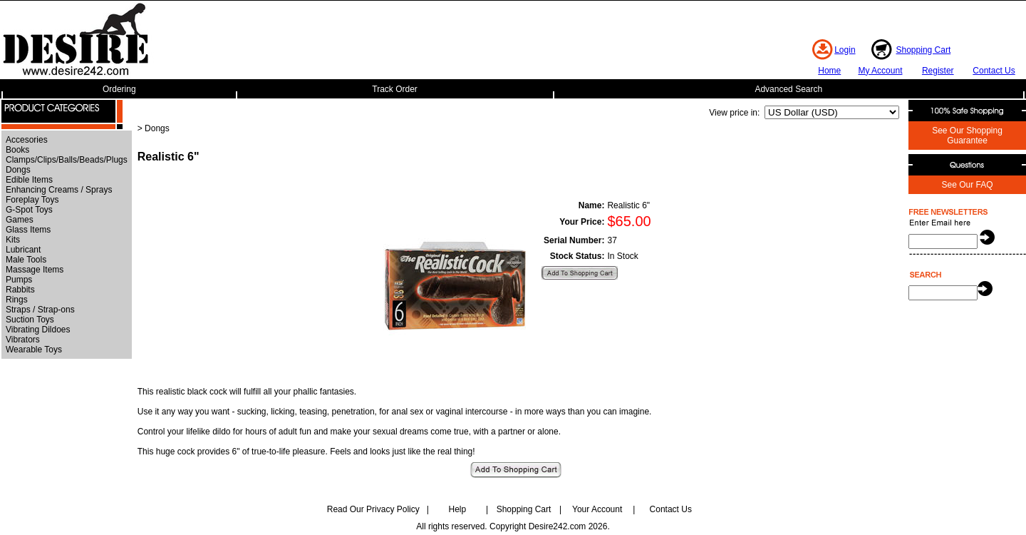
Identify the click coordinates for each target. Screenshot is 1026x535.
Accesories (27, 140)
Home (829, 71)
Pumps (19, 280)
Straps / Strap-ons (40, 310)
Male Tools (26, 260)
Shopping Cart (923, 50)
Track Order (395, 89)
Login (844, 50)
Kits (13, 240)
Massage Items (34, 270)
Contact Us (994, 71)
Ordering (119, 89)
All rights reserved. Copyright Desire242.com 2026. (512, 526)
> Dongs (154, 128)
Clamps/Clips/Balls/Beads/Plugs (67, 160)
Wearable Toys (34, 350)
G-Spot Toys (29, 210)
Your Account (597, 509)
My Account (880, 71)
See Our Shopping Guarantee (967, 136)
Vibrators (23, 340)
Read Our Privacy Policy (373, 509)
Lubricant (23, 250)
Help (458, 509)
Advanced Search (788, 89)
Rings (17, 300)
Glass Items (28, 230)
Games (19, 220)
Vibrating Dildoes (38, 330)
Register (938, 71)
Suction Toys (30, 320)
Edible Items (29, 180)
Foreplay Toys (32, 200)
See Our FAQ (967, 185)
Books (17, 150)
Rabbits (20, 290)
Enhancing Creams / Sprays (59, 190)
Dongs (18, 170)
